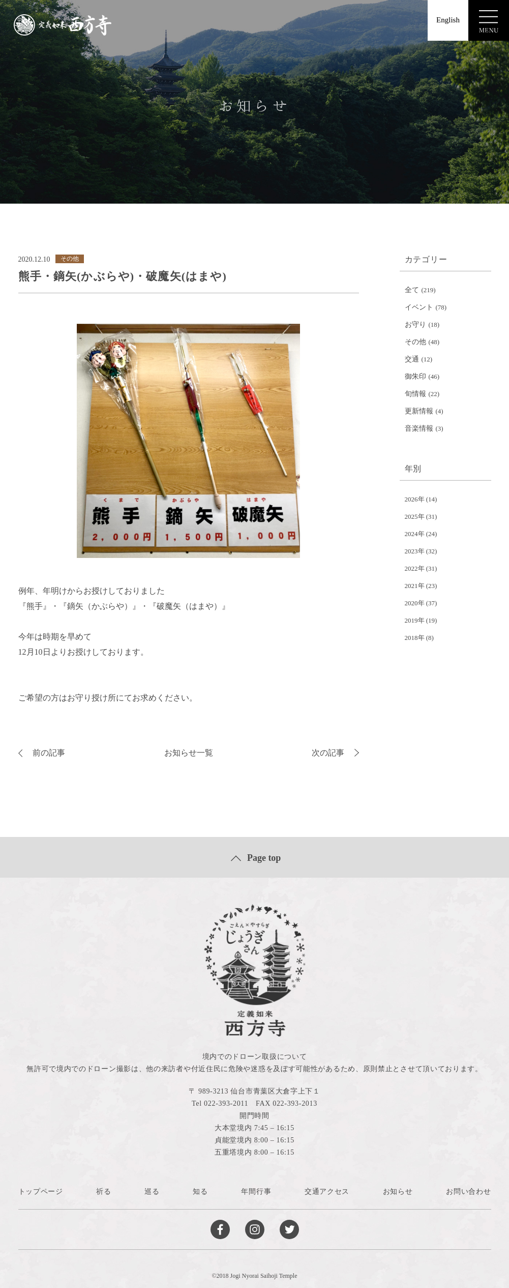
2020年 (415, 603)
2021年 (415, 586)
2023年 (415, 551)
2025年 (415, 516)
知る (200, 1191)
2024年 (415, 534)
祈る (103, 1191)
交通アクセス (327, 1191)
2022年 (415, 568)
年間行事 (256, 1191)
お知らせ (398, 1191)
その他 (415, 342)
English (448, 20)
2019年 (415, 620)
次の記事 (335, 752)
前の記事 (41, 752)
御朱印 (415, 376)
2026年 (415, 499)
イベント (419, 307)
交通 (412, 359)
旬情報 (415, 394)
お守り (415, 324)
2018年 (415, 637)
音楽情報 (419, 428)
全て (412, 290)
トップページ (40, 1191)
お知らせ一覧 (188, 752)
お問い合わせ (468, 1191)
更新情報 (419, 411)
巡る (151, 1191)
